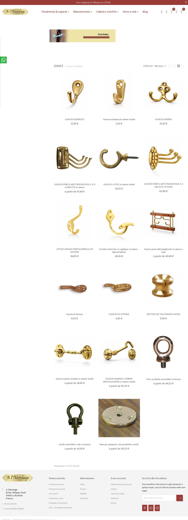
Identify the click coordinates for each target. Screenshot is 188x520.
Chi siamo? (54, 492)
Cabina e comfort (107, 11)
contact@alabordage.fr (14, 507)
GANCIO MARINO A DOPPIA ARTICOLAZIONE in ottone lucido (119, 379)
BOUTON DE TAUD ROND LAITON (163, 312)
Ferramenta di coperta (56, 11)
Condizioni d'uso (56, 483)
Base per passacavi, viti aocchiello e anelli (119, 442)
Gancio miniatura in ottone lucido (119, 118)
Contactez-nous (56, 497)
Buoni (113, 501)
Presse (83, 487)
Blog (145, 10)
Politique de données (58, 501)
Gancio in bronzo (74, 312)
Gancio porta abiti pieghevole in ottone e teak (163, 249)
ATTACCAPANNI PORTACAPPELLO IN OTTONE (75, 249)
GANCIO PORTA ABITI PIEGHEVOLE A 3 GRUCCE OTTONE (163, 184)
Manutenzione (83, 11)
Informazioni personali (121, 483)
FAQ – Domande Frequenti (60, 506)
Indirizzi (115, 497)
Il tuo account (118, 476)
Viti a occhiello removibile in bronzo (163, 377)
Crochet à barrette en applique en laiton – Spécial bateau (119, 249)
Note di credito (118, 492)
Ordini (114, 487)
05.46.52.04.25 (10, 502)
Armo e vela (131, 11)
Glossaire (84, 497)
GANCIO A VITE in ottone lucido (119, 183)
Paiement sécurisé (57, 487)
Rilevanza (159, 64)
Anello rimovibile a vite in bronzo (75, 442)
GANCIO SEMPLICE (74, 118)
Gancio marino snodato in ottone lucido (74, 377)
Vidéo (82, 483)
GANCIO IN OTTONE (119, 312)
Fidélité (83, 492)
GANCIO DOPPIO (163, 118)
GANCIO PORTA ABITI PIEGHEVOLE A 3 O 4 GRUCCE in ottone (74, 184)
